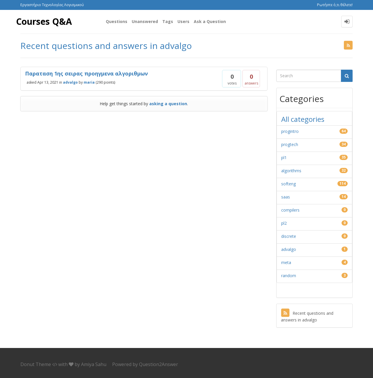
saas (285, 197)
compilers (290, 210)
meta (286, 262)
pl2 (284, 223)
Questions (116, 21)
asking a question (168, 103)
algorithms (291, 170)
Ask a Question (210, 21)
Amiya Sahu (93, 364)
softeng (288, 184)
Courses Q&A (44, 21)
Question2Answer (158, 364)
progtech (289, 144)
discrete (288, 236)
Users (183, 21)
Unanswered (145, 21)
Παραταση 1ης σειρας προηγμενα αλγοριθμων (86, 73)
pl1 (284, 157)
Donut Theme (35, 364)
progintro (290, 131)
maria (89, 82)
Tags (167, 21)
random (288, 275)
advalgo (70, 82)
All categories (302, 119)
